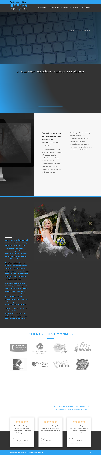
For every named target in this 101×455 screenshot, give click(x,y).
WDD (88, 406)
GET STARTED (86, 7)
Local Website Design (69, 7)
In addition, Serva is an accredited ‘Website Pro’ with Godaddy (71, 409)
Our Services (41, 7)
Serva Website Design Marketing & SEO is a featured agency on (70, 406)
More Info (54, 7)
